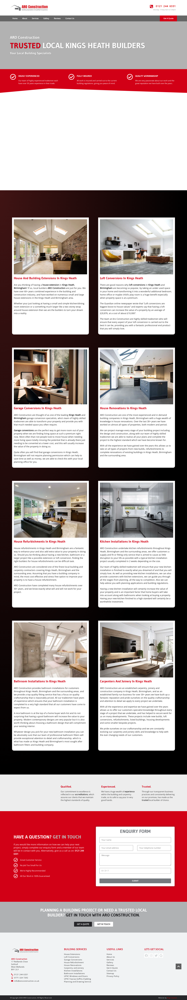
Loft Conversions (71, 956)
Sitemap (110, 973)
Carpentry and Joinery (74, 967)
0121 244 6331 (166, 6)
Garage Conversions (73, 959)
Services (35, 18)
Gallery (46, 18)
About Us (111, 956)
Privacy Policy (113, 976)
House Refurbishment (74, 962)
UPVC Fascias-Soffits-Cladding (77, 978)
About (24, 18)
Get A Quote (112, 967)
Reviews (57, 18)
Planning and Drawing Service (77, 981)
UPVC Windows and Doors (76, 976)
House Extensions (72, 954)
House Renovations (72, 965)
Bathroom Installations (74, 973)
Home (14, 18)
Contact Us (69, 18)
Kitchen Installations (73, 970)
